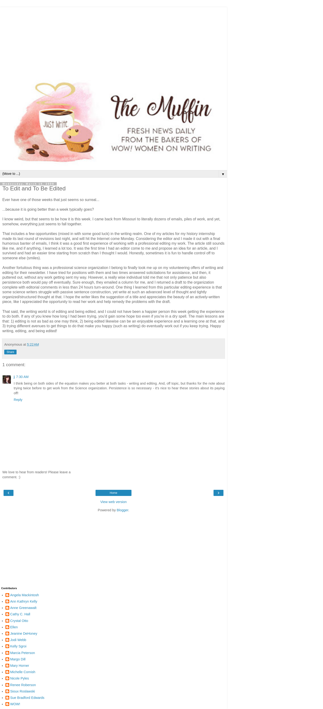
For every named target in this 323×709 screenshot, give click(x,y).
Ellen (14, 627)
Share (10, 352)
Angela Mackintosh (24, 595)
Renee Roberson (23, 685)
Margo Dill (18, 659)
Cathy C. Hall (20, 614)
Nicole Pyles (19, 678)
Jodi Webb (18, 640)
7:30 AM (22, 377)
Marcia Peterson (22, 653)
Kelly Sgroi (18, 646)
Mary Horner (19, 665)
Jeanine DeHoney (23, 633)
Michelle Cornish (22, 672)
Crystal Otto (19, 621)
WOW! (15, 704)
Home (113, 493)
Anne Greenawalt (23, 608)
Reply (18, 400)
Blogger (122, 510)
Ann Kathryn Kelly (23, 601)
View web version (113, 502)
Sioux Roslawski (22, 691)
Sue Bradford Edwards (27, 698)
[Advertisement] (113, 40)
